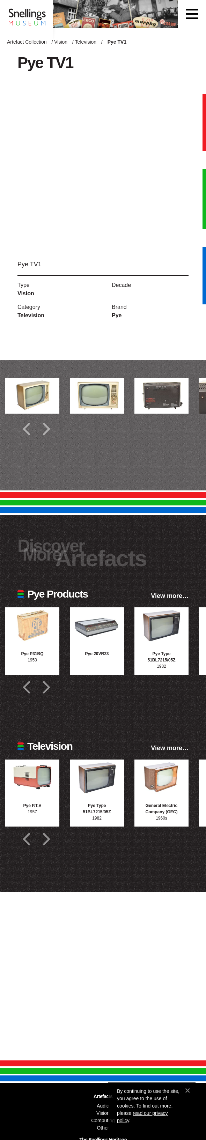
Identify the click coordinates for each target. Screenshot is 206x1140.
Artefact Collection (27, 42)
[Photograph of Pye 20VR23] (97, 625)
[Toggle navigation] (192, 14)
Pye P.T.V (32, 805)
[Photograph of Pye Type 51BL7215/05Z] (161, 625)
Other (103, 1128)
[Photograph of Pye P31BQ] (32, 625)
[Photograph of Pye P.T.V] (32, 777)
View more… (170, 595)
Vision (60, 42)
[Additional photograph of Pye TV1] (32, 396)
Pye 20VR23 (97, 653)
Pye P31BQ (32, 653)
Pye (117, 315)
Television (85, 42)
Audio (103, 1106)
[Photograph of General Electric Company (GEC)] (161, 777)
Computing (103, 1120)
